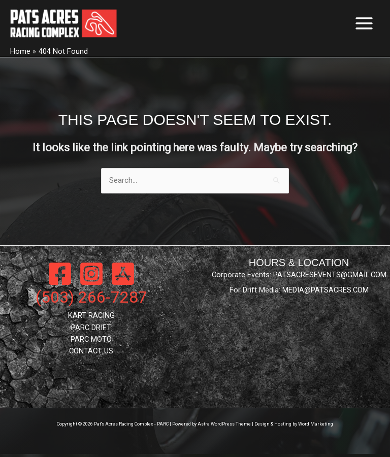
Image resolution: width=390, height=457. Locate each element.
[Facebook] (60, 276)
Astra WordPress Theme (224, 427)
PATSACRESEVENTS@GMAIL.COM (329, 277)
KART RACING (91, 317)
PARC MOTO (91, 341)
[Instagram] (91, 276)
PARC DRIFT (91, 330)
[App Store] (123, 276)
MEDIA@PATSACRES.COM (325, 293)
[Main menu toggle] (364, 24)
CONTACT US (91, 353)
